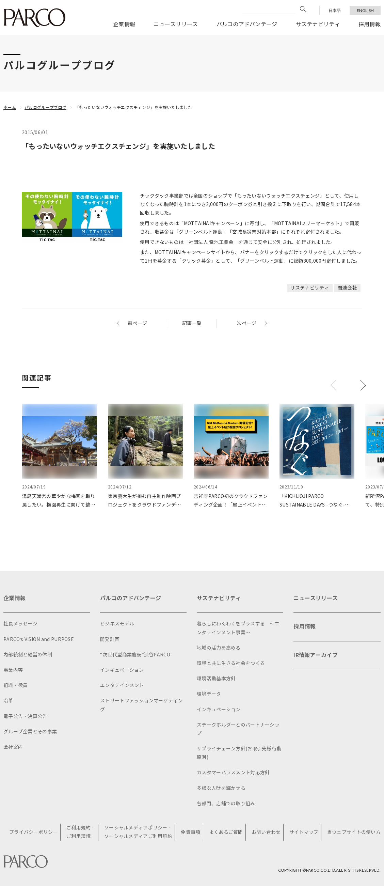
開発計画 (109, 639)
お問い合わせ (266, 832)
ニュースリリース (176, 24)
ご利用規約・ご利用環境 (81, 832)
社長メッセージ (20, 624)
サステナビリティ (318, 24)
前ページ (137, 323)
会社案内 (13, 747)
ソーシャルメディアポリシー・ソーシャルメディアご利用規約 (138, 832)
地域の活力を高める (219, 648)
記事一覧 (192, 323)
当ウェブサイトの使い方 (354, 832)
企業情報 (124, 24)
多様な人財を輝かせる (221, 788)
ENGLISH (365, 10)
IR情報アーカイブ (315, 655)
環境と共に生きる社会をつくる (231, 663)
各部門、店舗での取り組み (226, 804)
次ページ (246, 323)
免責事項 (190, 832)
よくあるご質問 (226, 832)
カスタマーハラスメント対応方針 (233, 773)
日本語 (335, 10)
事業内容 (13, 670)
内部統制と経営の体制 (27, 655)
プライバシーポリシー (33, 832)
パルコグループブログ (45, 107)
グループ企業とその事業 (30, 732)
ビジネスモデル (117, 624)
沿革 (8, 701)
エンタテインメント (122, 685)
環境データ (209, 694)
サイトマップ (304, 832)
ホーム (9, 107)
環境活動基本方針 (216, 679)
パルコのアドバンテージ (247, 24)
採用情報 (369, 24)
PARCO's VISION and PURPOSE (38, 639)
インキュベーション (122, 670)
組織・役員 (15, 685)
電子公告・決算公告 (25, 716)
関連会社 (347, 288)
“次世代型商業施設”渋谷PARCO (135, 655)
